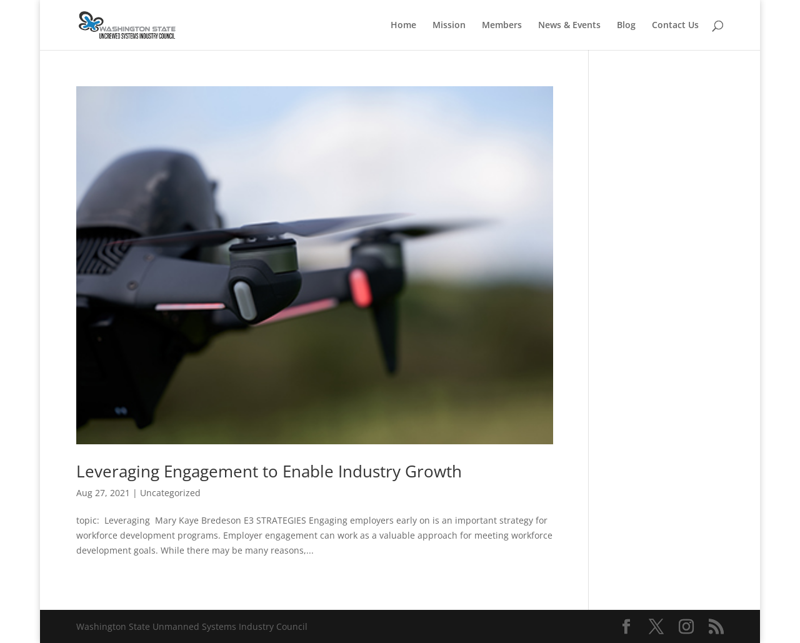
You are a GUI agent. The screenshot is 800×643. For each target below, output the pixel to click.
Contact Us (675, 26)
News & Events (569, 26)
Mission (449, 26)
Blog (626, 26)
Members (502, 26)
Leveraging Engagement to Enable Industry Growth (269, 471)
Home (403, 26)
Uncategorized (170, 493)
